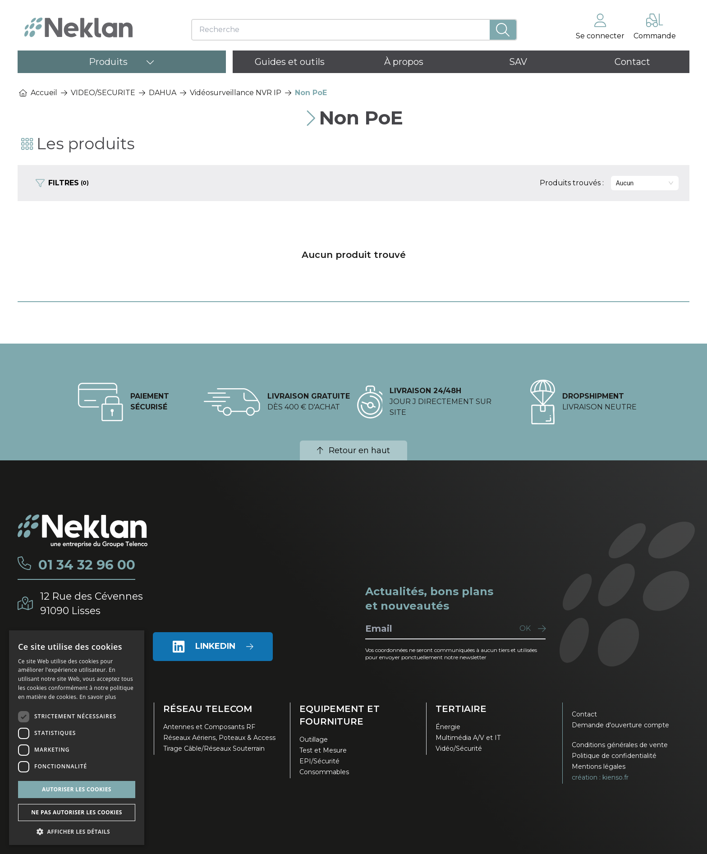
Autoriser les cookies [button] (76, 789)
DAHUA (162, 92)
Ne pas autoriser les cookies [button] (76, 812)
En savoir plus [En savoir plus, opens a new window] (97, 697)
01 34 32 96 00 (87, 564)
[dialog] (76, 737)
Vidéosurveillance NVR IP (235, 92)
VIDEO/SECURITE (103, 92)
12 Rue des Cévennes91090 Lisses (92, 603)
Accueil (38, 92)
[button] (76, 831)
